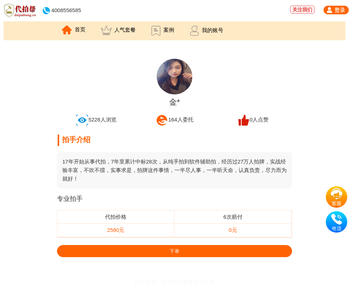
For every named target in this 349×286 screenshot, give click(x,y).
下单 (174, 251)
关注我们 (302, 9)
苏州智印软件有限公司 (188, 282)
